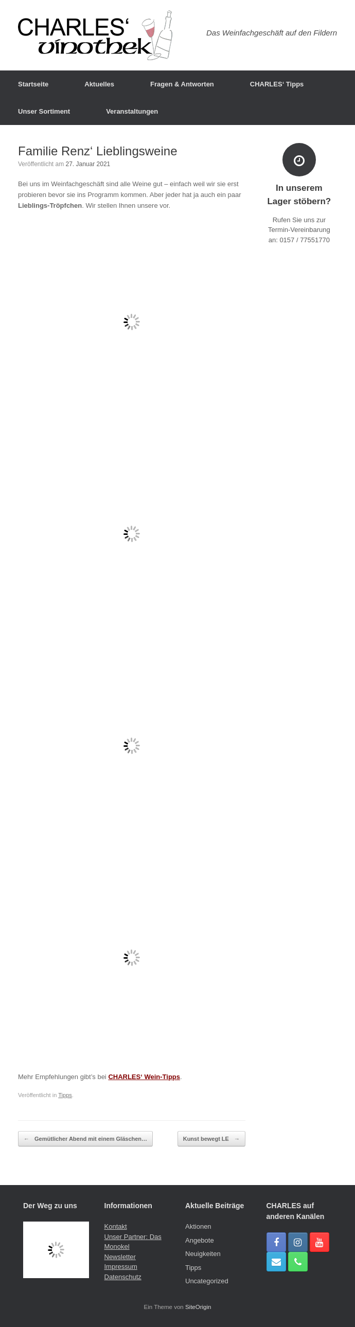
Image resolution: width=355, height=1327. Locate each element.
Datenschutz (122, 1277)
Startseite (33, 84)
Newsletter (120, 1257)
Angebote (199, 1240)
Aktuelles (99, 84)
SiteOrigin (198, 1307)
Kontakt (115, 1226)
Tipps (65, 1095)
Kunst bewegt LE (211, 1139)
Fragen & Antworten (182, 84)
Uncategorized (206, 1281)
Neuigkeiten (203, 1254)
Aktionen (198, 1226)
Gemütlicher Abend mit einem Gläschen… (85, 1139)
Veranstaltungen (132, 111)
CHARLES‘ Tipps (277, 84)
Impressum (120, 1266)
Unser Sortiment (44, 111)
